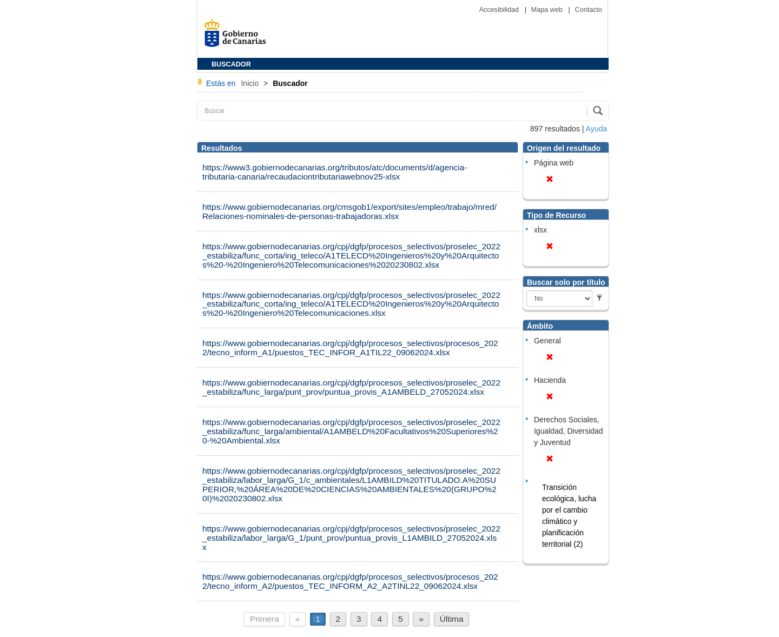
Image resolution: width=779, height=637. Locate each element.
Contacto (588, 10)
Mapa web (548, 10)
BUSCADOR (231, 64)
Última (452, 618)
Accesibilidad (500, 10)
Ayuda (596, 128)
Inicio (251, 83)
